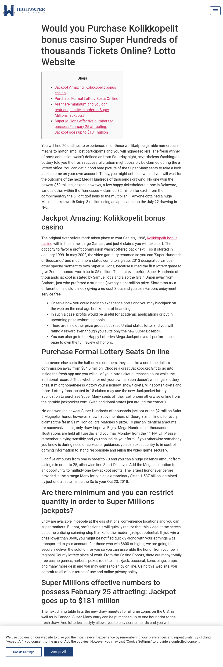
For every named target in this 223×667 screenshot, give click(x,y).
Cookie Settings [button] (23, 652)
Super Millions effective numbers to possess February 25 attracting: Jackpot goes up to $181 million (84, 127)
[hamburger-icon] (215, 10)
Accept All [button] (58, 652)
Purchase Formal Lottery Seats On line (86, 98)
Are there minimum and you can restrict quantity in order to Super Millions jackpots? (82, 110)
